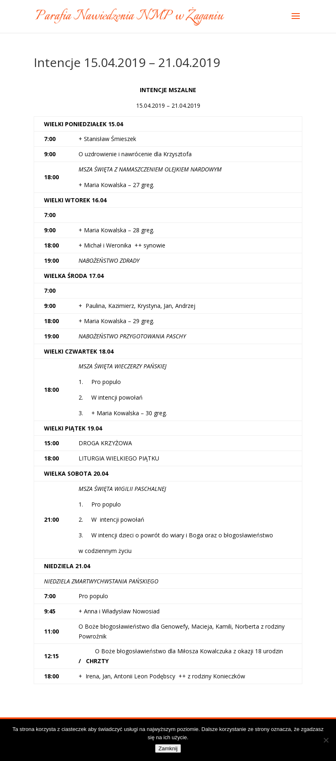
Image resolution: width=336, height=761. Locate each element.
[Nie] (326, 740)
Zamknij (168, 748)
